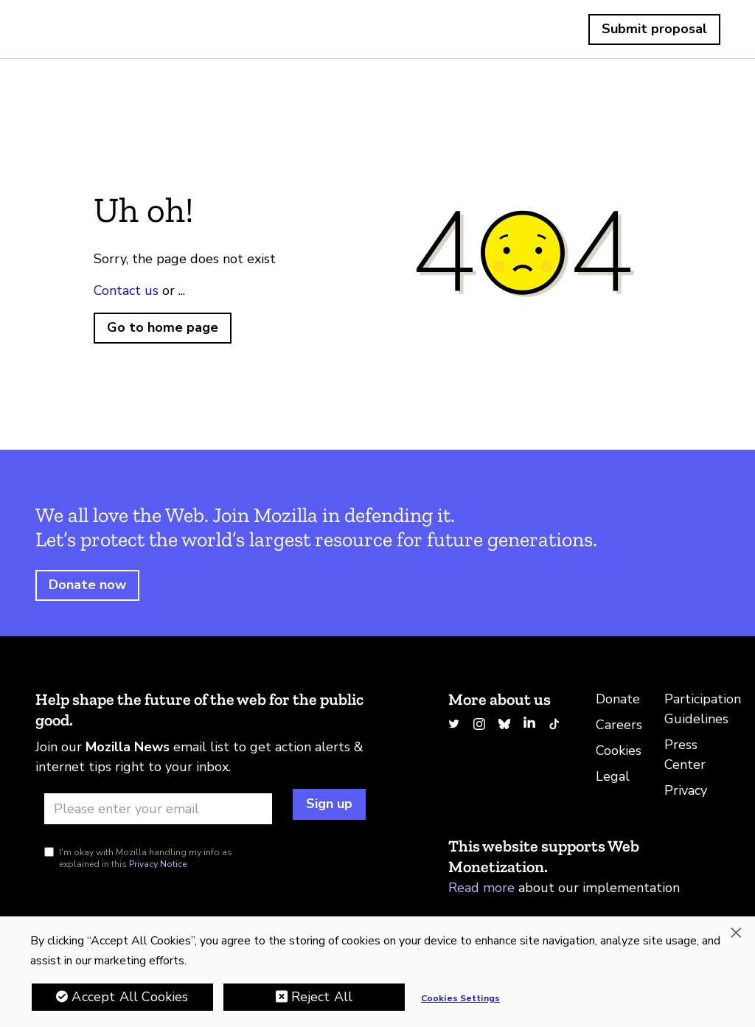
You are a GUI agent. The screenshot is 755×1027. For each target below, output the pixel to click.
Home (70, 29)
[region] (377, 971)
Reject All (322, 997)
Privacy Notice (158, 864)
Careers (619, 725)
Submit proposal (654, 29)
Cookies (618, 750)
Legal (613, 776)
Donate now (87, 584)
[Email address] (158, 808)
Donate (618, 699)
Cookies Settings (460, 998)
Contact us (126, 290)
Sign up (329, 803)
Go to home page (162, 327)
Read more (481, 888)
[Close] (736, 933)
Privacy (685, 790)
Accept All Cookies (130, 997)
